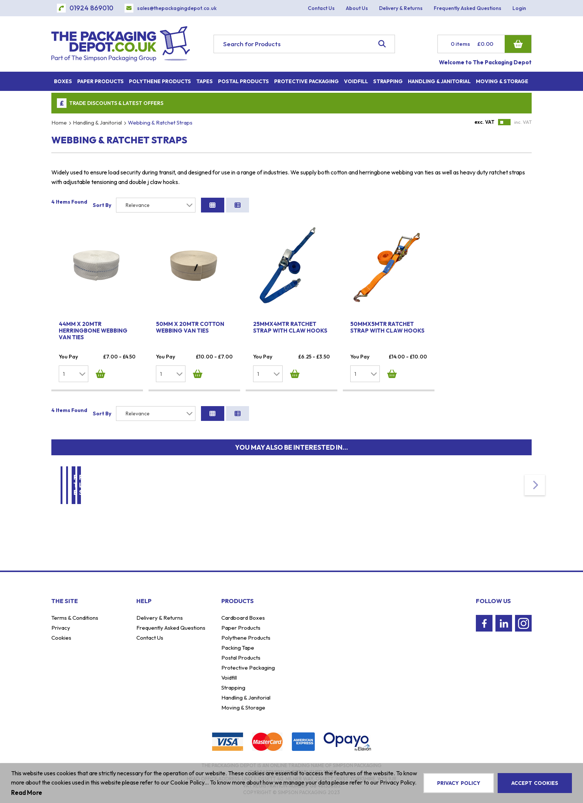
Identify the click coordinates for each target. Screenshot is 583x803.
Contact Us (149, 637)
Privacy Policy (458, 783)
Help (143, 601)
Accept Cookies (534, 783)
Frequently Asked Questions (170, 627)
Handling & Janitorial (97, 122)
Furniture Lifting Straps (493, 486)
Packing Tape (237, 647)
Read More (26, 792)
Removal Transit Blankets (376, 486)
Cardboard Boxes (243, 617)
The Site (64, 601)
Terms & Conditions (74, 617)
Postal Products (240, 657)
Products (237, 601)
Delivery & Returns (159, 617)
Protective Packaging (248, 667)
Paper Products (240, 627)
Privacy (60, 627)
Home (59, 122)
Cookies (61, 637)
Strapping (233, 687)
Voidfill (229, 677)
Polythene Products (245, 637)
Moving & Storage (241, 486)
